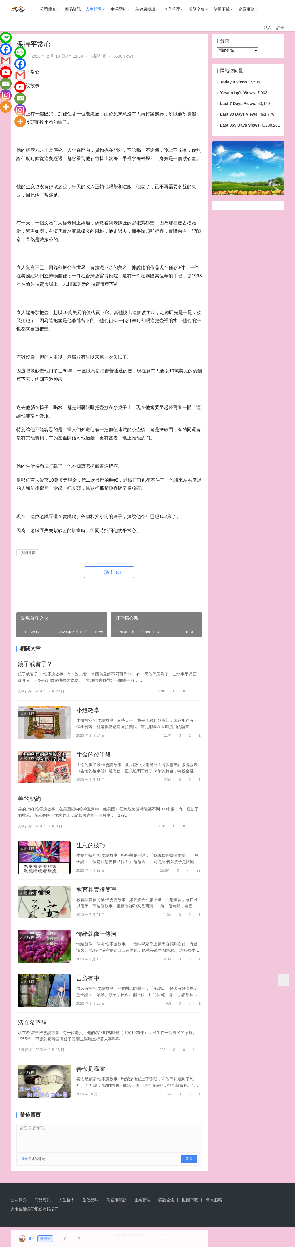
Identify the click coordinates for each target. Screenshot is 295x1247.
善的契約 (29, 800)
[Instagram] (6, 95)
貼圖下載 (221, 9)
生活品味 (118, 9)
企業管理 (172, 9)
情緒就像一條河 (96, 936)
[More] (6, 107)
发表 (189, 1162)
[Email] (6, 84)
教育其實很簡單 (96, 891)
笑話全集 (197, 9)
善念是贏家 (90, 1072)
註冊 (280, 27)
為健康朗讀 (145, 9)
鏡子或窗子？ (35, 664)
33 (196, 872)
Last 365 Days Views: (241, 125)
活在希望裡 (32, 1025)
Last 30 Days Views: (240, 114)
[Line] (6, 37)
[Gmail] (6, 60)
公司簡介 (48, 9)
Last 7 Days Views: (239, 103)
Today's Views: (235, 82)
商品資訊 (73, 9)
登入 (267, 27)
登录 (24, 1162)
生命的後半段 (93, 755)
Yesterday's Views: (238, 92)
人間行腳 (98, 56)
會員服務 (246, 9)
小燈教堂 (87, 711)
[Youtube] (6, 72)
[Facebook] (6, 49)
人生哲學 (94, 9)
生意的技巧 (90, 847)
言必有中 (87, 980)
